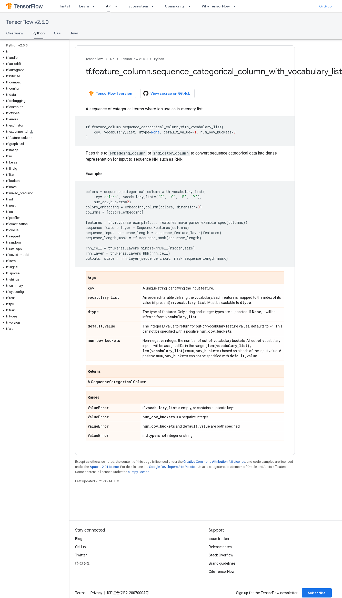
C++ (57, 33)
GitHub (325, 6)
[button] (33, 52)
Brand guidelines (222, 563)
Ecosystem (138, 6)
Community (175, 6)
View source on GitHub (166, 93)
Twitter (81, 555)
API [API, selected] (109, 6)
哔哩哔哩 (82, 563)
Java (74, 33)
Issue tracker (219, 539)
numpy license (138, 472)
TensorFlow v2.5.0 (27, 22)
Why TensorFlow (216, 6)
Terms (80, 593)
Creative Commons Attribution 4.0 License (214, 462)
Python (159, 59)
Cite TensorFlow (222, 572)
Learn (84, 6)
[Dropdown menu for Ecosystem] (154, 6)
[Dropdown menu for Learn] (95, 6)
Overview (14, 33)
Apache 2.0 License (104, 467)
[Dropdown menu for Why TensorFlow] (236, 6)
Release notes (220, 547)
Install (65, 6)
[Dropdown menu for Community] (191, 6)
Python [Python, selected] (39, 33)
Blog (78, 539)
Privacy (96, 593)
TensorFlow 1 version (110, 93)
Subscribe (317, 593)
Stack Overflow (221, 555)
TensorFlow (94, 59)
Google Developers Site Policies (172, 467)
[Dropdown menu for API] (118, 6)
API (111, 59)
